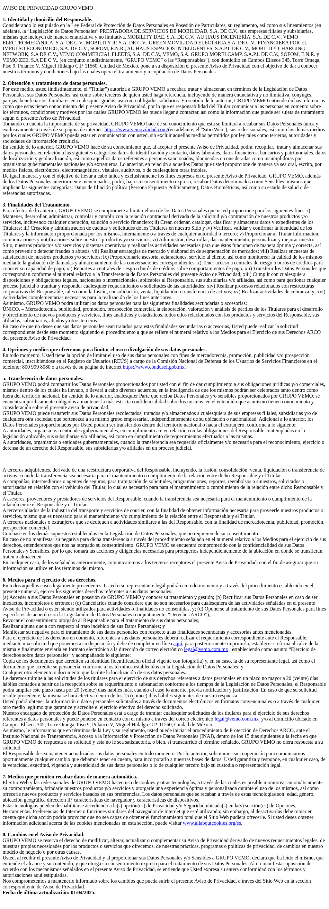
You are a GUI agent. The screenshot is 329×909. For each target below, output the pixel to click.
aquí (177, 643)
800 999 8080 (36, 367)
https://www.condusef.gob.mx (153, 367)
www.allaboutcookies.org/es (212, 823)
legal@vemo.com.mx (206, 649)
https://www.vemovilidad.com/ (136, 129)
